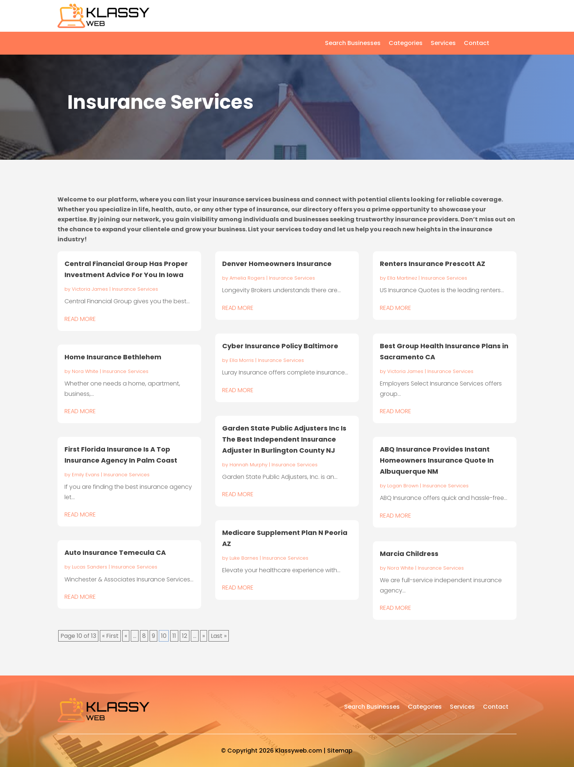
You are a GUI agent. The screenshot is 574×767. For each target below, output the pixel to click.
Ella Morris (242, 360)
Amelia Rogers (247, 277)
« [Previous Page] (126, 636)
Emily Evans (85, 474)
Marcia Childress (409, 553)
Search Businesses (353, 44)
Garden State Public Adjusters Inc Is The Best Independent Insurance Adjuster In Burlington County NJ (284, 439)
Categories (406, 44)
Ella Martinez (402, 277)
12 (184, 636)
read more (80, 319)
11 (174, 636)
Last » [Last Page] (219, 636)
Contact (476, 44)
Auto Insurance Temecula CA (115, 552)
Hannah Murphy (248, 464)
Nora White (85, 371)
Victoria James (90, 289)
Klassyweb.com (298, 750)
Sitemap (340, 750)
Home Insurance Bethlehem (112, 357)
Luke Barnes (244, 558)
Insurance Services (135, 289)
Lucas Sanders (89, 566)
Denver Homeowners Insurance (277, 263)
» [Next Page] (203, 636)
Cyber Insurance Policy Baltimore (280, 345)
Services (443, 44)
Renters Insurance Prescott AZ (432, 263)
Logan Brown (403, 485)
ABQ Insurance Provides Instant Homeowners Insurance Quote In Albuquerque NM (437, 460)
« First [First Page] (110, 636)
